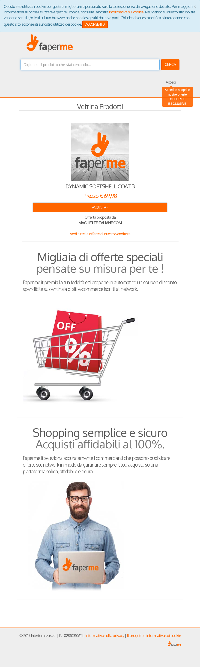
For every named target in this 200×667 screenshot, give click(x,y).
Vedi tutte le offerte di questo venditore (100, 233)
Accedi (171, 82)
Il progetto (135, 635)
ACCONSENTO (95, 24)
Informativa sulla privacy (104, 635)
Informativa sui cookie (126, 11)
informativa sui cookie (163, 635)
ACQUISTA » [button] (100, 207)
